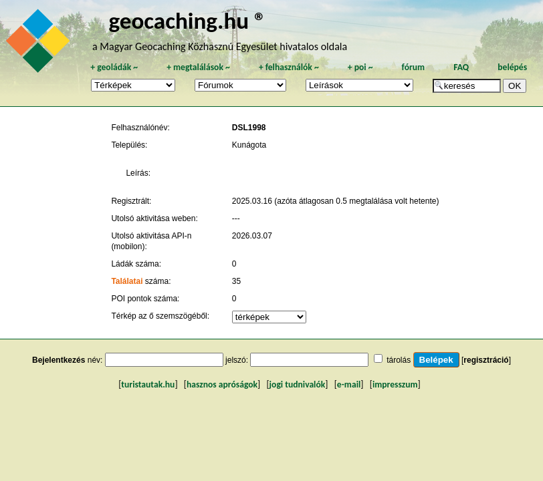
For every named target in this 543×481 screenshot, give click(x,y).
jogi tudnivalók (297, 384)
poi (360, 67)
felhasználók (288, 67)
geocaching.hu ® (187, 20)
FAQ (461, 67)
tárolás (399, 360)
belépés (512, 67)
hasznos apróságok (222, 384)
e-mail (348, 384)
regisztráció (485, 360)
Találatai (126, 281)
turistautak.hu (148, 384)
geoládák (114, 67)
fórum (413, 67)
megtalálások (198, 67)
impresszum (395, 384)
